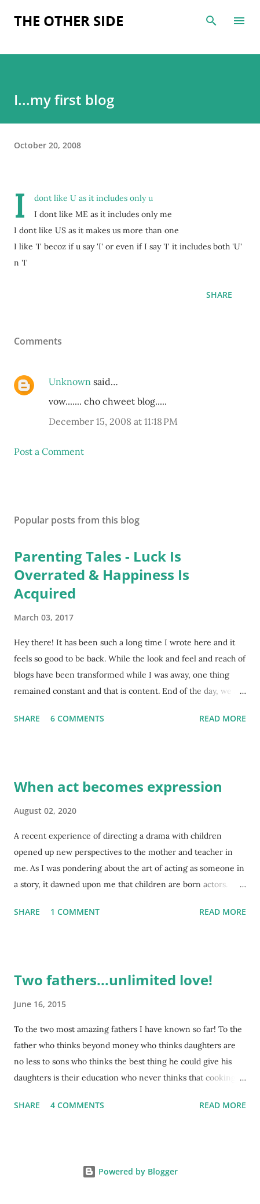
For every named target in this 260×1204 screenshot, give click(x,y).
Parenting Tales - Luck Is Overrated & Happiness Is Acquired (101, 575)
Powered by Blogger (130, 1171)
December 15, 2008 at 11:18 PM (113, 421)
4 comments (77, 1105)
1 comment (75, 911)
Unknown (70, 381)
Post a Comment (49, 451)
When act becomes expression (118, 786)
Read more (222, 718)
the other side (68, 20)
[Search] (211, 21)
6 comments (77, 718)
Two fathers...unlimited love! (113, 979)
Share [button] (219, 294)
